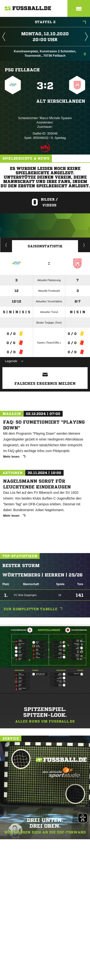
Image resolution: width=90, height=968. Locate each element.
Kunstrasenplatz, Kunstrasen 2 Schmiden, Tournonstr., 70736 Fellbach (50, 53)
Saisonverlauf (84, 245)
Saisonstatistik (45, 246)
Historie (6, 245)
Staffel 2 (60, 22)
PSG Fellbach (22, 70)
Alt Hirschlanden (60, 101)
